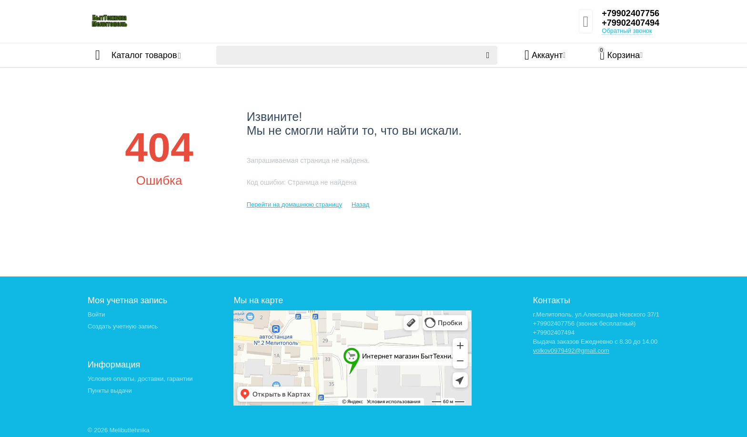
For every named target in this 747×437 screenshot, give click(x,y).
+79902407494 (630, 23)
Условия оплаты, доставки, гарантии (140, 378)
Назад (360, 204)
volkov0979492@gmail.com (571, 350)
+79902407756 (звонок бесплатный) (584, 323)
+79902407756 (630, 13)
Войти (96, 314)
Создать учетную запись (123, 326)
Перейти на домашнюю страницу (294, 204)
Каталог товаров (144, 55)
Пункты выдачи (110, 390)
